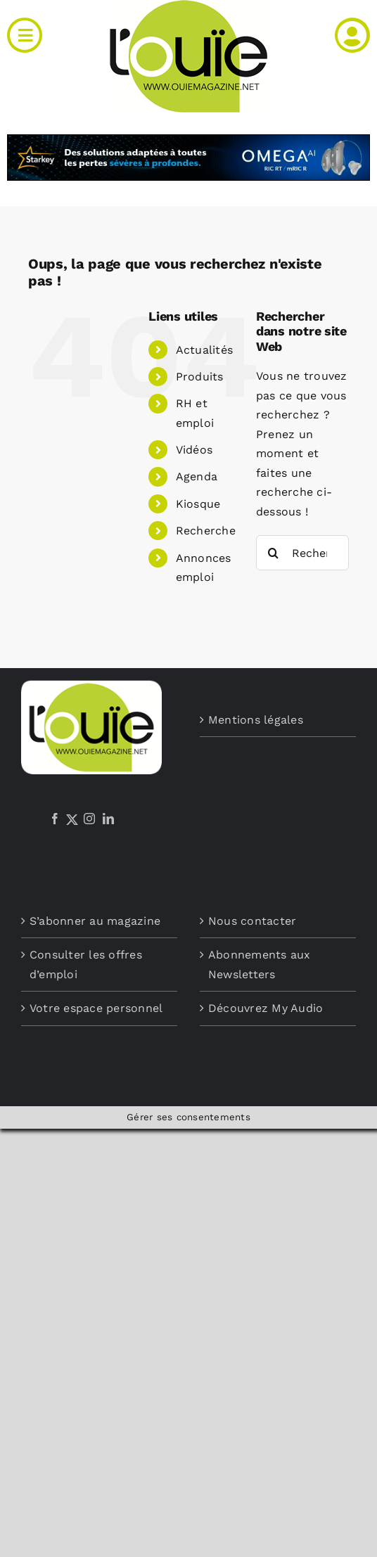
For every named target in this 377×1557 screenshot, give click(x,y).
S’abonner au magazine (95, 921)
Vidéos (194, 449)
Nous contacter (252, 921)
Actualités (204, 350)
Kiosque (198, 504)
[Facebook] (54, 818)
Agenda (196, 476)
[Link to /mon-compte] (352, 35)
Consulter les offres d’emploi (86, 964)
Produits (200, 376)
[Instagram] (89, 818)
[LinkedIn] (108, 818)
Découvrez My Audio (265, 1008)
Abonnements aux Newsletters (259, 964)
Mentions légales (255, 719)
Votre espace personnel (96, 1008)
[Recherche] (273, 552)
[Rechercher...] (302, 552)
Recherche (206, 530)
